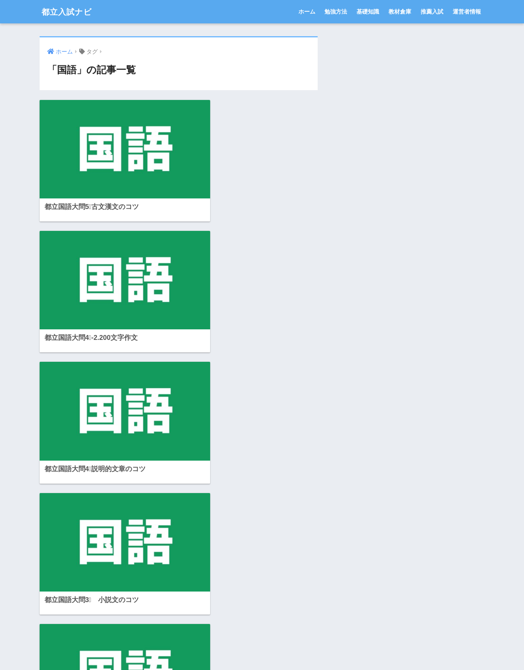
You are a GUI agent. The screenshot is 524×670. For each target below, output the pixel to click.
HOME (262, 638)
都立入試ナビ (69, 11)
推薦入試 (432, 11)
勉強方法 (335, 11)
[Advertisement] (106, 521)
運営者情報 (467, 11)
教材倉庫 (400, 11)
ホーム (306, 11)
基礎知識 (368, 11)
